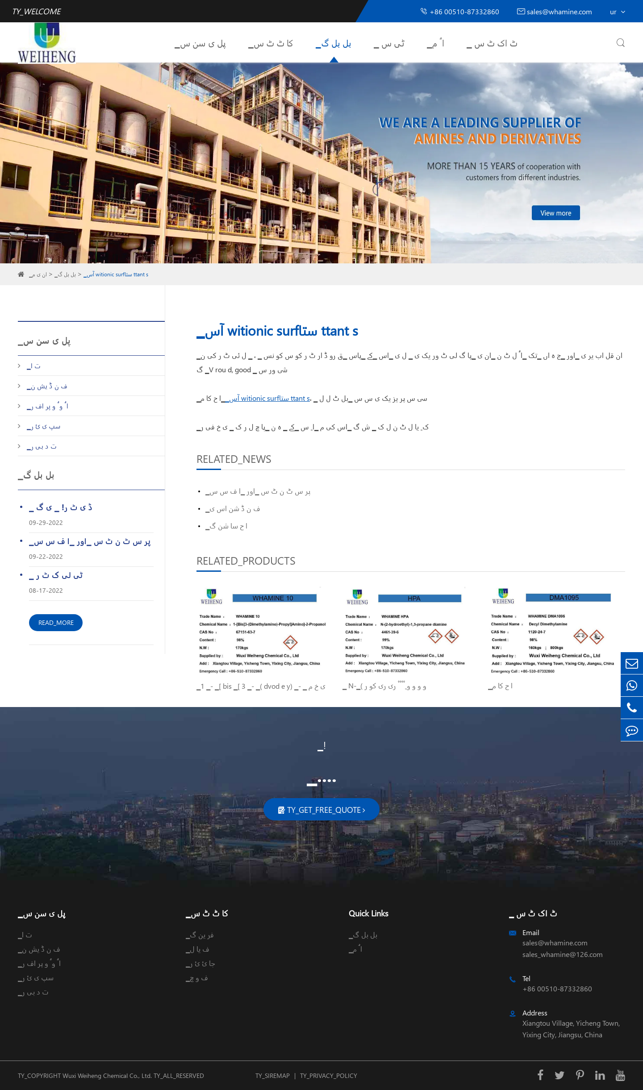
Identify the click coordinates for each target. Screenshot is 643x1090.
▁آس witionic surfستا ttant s (116, 274)
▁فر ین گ (200, 934)
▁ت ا (34, 365)
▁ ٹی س (389, 42)
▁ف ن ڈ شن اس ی (232, 508)
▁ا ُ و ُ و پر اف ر (47, 405)
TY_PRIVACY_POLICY (328, 1075)
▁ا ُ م (435, 42)
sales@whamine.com (554, 11)
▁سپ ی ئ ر (44, 425)
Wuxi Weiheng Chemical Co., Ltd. (107, 1075)
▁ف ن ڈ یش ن (47, 385)
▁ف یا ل (197, 948)
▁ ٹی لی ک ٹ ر (56, 574)
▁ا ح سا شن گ (226, 525)
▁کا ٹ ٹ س (270, 42)
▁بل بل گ (333, 42)
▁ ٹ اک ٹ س (492, 42)
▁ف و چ (197, 977)
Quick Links (368, 913)
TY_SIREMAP (272, 1075)
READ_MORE (56, 622)
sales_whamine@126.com (562, 954)
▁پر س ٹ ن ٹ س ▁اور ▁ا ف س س (89, 540)
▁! (321, 745)
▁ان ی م (38, 274)
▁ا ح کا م (500, 685)
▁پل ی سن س (200, 42)
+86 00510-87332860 (459, 11)
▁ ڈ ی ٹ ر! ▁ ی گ (60, 506)
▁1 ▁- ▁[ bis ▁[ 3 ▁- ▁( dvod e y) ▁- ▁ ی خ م (261, 686)
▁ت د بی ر (42, 445)
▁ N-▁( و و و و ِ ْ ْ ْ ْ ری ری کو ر (384, 685)
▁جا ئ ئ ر (200, 963)
